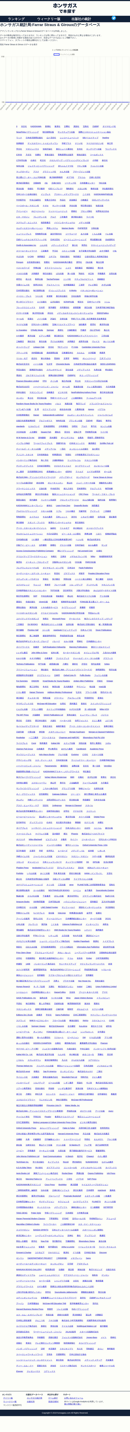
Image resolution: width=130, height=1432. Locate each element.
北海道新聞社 (49, 426)
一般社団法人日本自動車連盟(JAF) (57, 539)
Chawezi (90, 1156)
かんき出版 (64, 172)
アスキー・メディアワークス (66, 194)
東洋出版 (31, 336)
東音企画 (80, 636)
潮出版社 (44, 670)
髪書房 (41, 1247)
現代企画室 (95, 664)
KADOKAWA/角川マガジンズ (28, 1185)
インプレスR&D (23, 443)
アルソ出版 (112, 1139)
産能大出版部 (63, 1315)
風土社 (107, 330)
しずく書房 (68, 1083)
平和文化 (37, 1117)
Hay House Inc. (84, 981)
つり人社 (39, 296)
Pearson (104, 1043)
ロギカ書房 (42, 1286)
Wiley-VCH (104, 709)
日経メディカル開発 (61, 879)
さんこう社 (40, 1320)
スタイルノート (98, 1020)
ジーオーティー (88, 839)
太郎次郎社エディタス (56, 800)
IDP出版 (96, 862)
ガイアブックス (53, 1168)
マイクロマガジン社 (94, 143)
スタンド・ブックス (36, 522)
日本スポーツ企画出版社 (26, 194)
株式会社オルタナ (85, 1071)
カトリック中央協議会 (56, 709)
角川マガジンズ (95, 1269)
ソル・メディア (76, 585)
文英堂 (66, 358)
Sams (88, 1258)
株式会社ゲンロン (65, 986)
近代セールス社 (79, 1218)
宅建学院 (82, 511)
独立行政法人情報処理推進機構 (29, 1105)
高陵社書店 (53, 1337)
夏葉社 (19, 602)
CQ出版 (78, 562)
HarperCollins (60, 992)
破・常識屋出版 (105, 624)
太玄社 (76, 1281)
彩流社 (57, 573)
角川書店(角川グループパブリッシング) (33, 981)
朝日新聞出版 (48, 132)
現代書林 (33, 500)
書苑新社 (64, 766)
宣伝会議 (69, 370)
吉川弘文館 (92, 777)
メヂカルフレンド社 (78, 556)
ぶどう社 (109, 721)
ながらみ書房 (107, 1162)
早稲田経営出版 (66, 636)
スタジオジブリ (66, 1349)
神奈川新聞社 (61, 1100)
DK (87, 862)
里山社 (69, 483)
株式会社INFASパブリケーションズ (65, 969)
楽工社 (19, 1094)
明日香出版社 (86, 206)
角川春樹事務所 (56, 177)
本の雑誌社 (78, 528)
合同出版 (101, 517)
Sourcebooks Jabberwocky (66, 1292)
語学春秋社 (102, 1094)
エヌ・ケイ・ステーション (89, 1224)
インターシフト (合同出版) (104, 1049)
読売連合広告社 (23, 1332)
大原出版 (62, 1151)
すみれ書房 (47, 517)
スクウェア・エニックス (26, 223)
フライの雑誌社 (66, 947)
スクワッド (21, 1020)
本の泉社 (39, 1168)
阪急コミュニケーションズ (63, 494)
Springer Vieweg (38, 1026)
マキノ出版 (82, 166)
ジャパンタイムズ (105, 415)
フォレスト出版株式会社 (72, 1337)
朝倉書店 (60, 596)
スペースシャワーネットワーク (29, 1354)
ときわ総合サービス (49, 607)
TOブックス (63, 347)
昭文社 (80, 302)
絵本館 (91, 851)
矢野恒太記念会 (102, 211)
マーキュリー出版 (46, 1151)
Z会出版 (89, 262)
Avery (110, 1111)
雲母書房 (31, 1151)
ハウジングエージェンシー (75, 902)
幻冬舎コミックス (77, 443)
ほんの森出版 (88, 500)
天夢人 (56, 981)
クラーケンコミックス (25, 488)
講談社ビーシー (92, 936)
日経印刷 (20, 732)
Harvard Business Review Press (29, 1309)
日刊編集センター (52, 1139)
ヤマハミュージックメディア (103, 245)
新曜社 (53, 545)
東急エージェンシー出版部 (68, 1066)
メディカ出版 (84, 223)
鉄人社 (28, 279)
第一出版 (71, 273)
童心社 (75, 245)
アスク (36, 172)
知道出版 (99, 206)
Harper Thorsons (37, 692)
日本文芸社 (55, 239)
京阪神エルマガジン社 (61, 562)
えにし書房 (96, 721)
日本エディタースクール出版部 (65, 1230)
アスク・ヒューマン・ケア (27, 805)
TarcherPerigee (53, 279)
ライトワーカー (49, 1224)
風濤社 (66, 1252)
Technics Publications (25, 664)
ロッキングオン (57, 1264)
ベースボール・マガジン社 (27, 206)
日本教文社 (21, 907)
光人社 (80, 1349)
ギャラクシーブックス (25, 754)
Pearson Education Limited (27, 381)
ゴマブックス (69, 573)
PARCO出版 (90, 562)
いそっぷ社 (53, 936)
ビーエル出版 (54, 1083)
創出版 (19, 1145)
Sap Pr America (49, 1071)
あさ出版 (84, 234)
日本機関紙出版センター (76, 919)
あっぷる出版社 (23, 1043)
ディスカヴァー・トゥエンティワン (43, 143)
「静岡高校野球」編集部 (26, 1190)
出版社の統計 (81, 19)
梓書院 (19, 964)
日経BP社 (71, 375)
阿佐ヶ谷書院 (22, 1241)
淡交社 (74, 517)
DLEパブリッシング (80, 1309)
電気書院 (20, 930)
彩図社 (47, 262)
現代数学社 (57, 1241)
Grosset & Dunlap (23, 1252)
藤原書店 (92, 443)
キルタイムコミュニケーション (29, 534)
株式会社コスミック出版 (51, 624)
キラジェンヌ (63, 1202)
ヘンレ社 (79, 539)
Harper (36, 415)
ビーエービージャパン (25, 817)
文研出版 (63, 319)
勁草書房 (43, 743)
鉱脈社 (99, 913)
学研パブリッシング (53, 1213)
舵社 (65, 834)
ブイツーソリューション (26, 670)
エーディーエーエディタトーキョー (31, 1264)
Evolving (75, 754)
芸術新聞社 (81, 488)
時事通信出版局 (76, 913)
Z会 (46, 183)
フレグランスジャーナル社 (27, 568)
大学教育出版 (82, 1213)
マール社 (20, 319)
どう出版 (76, 1252)
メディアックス (83, 370)
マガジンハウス (32, 149)
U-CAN (31, 256)
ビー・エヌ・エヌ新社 (71, 534)
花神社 (70, 1235)
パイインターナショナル (64, 223)
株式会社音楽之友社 (104, 1083)
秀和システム (52, 228)
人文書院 (33, 432)
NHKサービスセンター (39, 1020)
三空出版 (105, 336)
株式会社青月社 (74, 1360)
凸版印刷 (60, 1009)
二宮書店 (20, 624)
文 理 (37, 409)
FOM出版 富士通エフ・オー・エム (94, 602)
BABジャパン (84, 788)
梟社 (79, 1235)
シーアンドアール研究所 (85, 953)
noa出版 (102, 687)
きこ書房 (20, 472)
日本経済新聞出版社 (34, 138)
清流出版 (82, 743)
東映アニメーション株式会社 (45, 1173)
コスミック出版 (68, 251)
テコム (70, 958)
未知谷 (53, 1366)
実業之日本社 (50, 200)
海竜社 (45, 619)
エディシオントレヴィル (26, 1298)
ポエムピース (82, 1009)
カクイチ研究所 (23, 969)
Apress (91, 409)
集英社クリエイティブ (64, 1117)
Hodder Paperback (82, 941)
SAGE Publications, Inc (26, 998)
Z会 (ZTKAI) (95, 330)
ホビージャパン (38, 211)
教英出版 (56, 687)
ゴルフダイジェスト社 (35, 375)
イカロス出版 (22, 273)
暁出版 (92, 687)
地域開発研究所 (105, 556)
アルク (53, 217)
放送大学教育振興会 (24, 1337)
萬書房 (114, 1094)
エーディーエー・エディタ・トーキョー (33, 573)
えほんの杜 (82, 189)
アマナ (105, 992)
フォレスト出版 (97, 166)
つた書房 (35, 539)
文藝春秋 (37, 183)
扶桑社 (38, 155)
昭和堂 (70, 1009)
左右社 (110, 579)
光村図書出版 (37, 353)
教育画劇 (109, 488)
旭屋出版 (68, 404)
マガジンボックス (23, 1009)
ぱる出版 (60, 273)
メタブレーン (76, 1258)
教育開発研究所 (74, 1003)
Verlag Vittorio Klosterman (56, 777)
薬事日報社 (108, 726)
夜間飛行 (113, 500)
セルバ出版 (68, 641)
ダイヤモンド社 (109, 126)
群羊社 (34, 1241)
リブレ (59, 511)
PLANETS (96, 1202)
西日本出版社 (41, 721)
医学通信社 (53, 1247)
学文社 (49, 1015)
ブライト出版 (91, 692)
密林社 (113, 1337)
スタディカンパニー (57, 732)
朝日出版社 (47, 273)
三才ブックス (105, 358)
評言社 (84, 664)
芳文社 (19, 149)
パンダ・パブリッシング (26, 1349)
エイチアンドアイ (80, 1202)
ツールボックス (96, 155)
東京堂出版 (70, 817)
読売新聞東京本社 (35, 472)
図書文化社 (42, 1366)
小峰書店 (84, 200)
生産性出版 (98, 788)
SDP (35, 596)
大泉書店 (35, 1077)
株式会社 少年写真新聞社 (72, 1320)
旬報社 (54, 556)
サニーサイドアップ (67, 964)
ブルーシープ (54, 1196)
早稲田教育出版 (91, 969)
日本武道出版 (61, 760)
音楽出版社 (40, 1088)
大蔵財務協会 (58, 460)
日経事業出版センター (40, 992)
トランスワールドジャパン (100, 404)
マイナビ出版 (22, 324)
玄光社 (80, 149)
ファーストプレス (23, 834)
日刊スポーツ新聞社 (39, 324)
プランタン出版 (75, 421)
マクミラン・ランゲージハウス (103, 1015)
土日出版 (65, 936)
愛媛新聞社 (100, 1151)
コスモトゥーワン (39, 783)
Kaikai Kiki (55, 743)
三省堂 (81, 285)
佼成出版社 (30, 602)
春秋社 (49, 505)
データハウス (74, 619)
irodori (79, 986)
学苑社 (87, 1139)
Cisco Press (50, 1185)
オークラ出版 (96, 919)
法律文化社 (30, 1145)
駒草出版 (39, 279)
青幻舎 (100, 268)
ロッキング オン (67, 1071)
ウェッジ (37, 585)
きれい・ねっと (64, 953)
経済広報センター (23, 1235)
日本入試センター (73, 828)
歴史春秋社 (77, 1162)
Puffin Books (85, 675)
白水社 (49, 822)
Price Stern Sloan (23, 953)
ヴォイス (96, 341)
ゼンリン (20, 1258)
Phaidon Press (22, 868)
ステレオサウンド (54, 370)
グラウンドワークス (24, 1286)
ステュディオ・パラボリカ (27, 579)
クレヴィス (33, 924)
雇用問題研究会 (40, 969)
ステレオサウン (34, 1060)
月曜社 (28, 1094)
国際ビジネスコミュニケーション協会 (95, 132)
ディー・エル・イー (24, 1366)
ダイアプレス (22, 828)
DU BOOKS (33, 624)
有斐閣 (49, 296)
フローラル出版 (59, 1020)
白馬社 (63, 704)
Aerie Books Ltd (23, 1173)
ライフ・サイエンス (107, 1247)
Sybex (107, 664)
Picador (48, 1117)
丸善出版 (97, 370)
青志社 (19, 721)
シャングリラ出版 (61, 1281)
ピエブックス (51, 839)
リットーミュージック (57, 211)
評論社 (53, 319)
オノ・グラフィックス (25, 794)
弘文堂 (49, 364)
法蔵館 (61, 1269)
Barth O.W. (109, 896)
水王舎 (91, 273)
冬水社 (45, 687)
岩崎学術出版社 (53, 811)
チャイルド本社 (23, 1117)
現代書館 (20, 630)
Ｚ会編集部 (74, 783)
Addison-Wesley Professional (60, 692)
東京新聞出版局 (23, 890)
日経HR (89, 421)
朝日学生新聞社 (23, 596)
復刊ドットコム (72, 845)
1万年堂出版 (21, 160)
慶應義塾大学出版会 (88, 1043)
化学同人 (50, 851)
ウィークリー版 (10, 1401)
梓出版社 (109, 370)
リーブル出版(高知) (24, 483)
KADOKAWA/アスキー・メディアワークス (61, 771)
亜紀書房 (113, 517)
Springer (50, 330)
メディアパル (50, 449)
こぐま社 (86, 194)
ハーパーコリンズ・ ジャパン (45, 387)
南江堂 (110, 143)
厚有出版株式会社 (50, 1077)
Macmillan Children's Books (28, 1224)
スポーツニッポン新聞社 (92, 1230)
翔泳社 (81, 273)
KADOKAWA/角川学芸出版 (73, 613)
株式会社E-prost (23, 1071)
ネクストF (20, 839)
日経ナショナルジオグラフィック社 (31, 239)
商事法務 (88, 534)
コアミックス (49, 1371)
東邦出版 (33, 607)
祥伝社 (50, 313)
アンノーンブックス (54, 1179)
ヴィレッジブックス (57, 290)
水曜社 (100, 822)
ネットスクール (43, 1207)
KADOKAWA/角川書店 (62, 262)
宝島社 (86, 126)
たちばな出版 (95, 1037)
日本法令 (71, 568)
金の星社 (96, 449)
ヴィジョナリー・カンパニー (83, 760)
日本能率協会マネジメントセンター (31, 590)
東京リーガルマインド (100, 647)
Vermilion (108, 766)
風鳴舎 (112, 1190)
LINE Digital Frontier (49, 907)
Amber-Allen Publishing (83, 681)
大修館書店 (72, 330)
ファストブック (62, 658)
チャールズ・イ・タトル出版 (28, 449)
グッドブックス (36, 822)
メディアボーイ (65, 477)
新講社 (96, 941)
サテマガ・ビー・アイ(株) (27, 1049)
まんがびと (98, 1139)
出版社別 (31, 1401)
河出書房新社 (107, 189)
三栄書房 (44, 251)
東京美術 (60, 1360)
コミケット (91, 811)
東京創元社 (59, 336)
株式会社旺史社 (93, 539)
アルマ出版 (63, 754)
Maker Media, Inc (72, 1105)
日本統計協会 (90, 1252)
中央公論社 (85, 1049)
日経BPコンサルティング (100, 1298)
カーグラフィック (82, 466)
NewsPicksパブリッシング (27, 132)
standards (20, 426)
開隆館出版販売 (87, 1292)
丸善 (28, 1139)
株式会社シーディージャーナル (29, 845)
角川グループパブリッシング (28, 777)
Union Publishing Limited (106, 986)
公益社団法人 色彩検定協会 (96, 256)
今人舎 (89, 1083)
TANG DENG (21, 1213)
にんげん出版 (22, 709)
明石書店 (87, 771)
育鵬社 (100, 1054)
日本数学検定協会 (107, 760)
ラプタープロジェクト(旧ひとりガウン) (65, 975)
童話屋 (71, 1269)
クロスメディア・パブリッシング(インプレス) (69, 160)
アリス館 (108, 1037)
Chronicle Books (63, 364)
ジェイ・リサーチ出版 (85, 483)
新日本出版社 (61, 296)
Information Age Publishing (88, 947)
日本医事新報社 (23, 415)
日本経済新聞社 (43, 466)
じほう (99, 534)
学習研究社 (89, 698)
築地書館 (42, 438)
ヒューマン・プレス (88, 715)
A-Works (73, 290)
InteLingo (62, 913)
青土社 (30, 398)
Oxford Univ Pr (70, 675)
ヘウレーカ (106, 969)
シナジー (88, 930)
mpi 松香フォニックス (25, 1247)
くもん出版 (96, 234)
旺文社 (43, 160)
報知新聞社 (21, 687)
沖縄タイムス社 (23, 856)
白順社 (58, 1043)
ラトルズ (79, 472)
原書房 (54, 602)
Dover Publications (104, 630)
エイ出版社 (42, 302)
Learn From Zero (63, 505)
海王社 (19, 1179)
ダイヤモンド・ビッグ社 (53, 568)
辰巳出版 (88, 307)
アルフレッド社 (74, 698)
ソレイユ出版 (62, 1309)
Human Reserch (23, 986)
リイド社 (104, 432)
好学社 (66, 811)
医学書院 (52, 307)
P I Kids (75, 347)
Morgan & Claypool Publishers (101, 732)
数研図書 (99, 1281)
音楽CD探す (53, 1401)
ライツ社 (90, 217)
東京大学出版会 (41, 494)
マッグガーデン (23, 172)
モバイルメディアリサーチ (27, 726)
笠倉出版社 (65, 256)
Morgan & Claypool (73, 805)
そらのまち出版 (77, 1060)
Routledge (20, 737)
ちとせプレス (39, 913)
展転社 (58, 432)
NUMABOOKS (92, 1162)
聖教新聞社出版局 (65, 155)
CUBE (111, 1020)
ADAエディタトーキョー (97, 868)
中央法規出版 (46, 596)
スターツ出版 (97, 754)
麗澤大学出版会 (38, 1196)
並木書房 (56, 834)
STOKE (65, 1218)
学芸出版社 (21, 370)
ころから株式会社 (50, 788)
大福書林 (36, 715)
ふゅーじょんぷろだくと (49, 1275)
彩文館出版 (74, 800)
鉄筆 (110, 964)
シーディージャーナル (25, 1281)
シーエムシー (22, 992)
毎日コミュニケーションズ (89, 1117)
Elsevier (19, 1371)
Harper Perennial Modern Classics (30, 1218)
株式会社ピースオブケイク (93, 834)
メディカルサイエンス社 (91, 1168)
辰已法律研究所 (102, 1145)
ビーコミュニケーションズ (75, 239)
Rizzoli (66, 1162)
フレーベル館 (60, 585)
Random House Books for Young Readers (33, 404)
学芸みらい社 (94, 613)
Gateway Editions (59, 794)
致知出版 (81, 1269)
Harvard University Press (68, 1134)
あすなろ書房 (67, 749)
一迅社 (63, 449)
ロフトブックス (49, 409)
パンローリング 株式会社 (44, 964)
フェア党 (88, 1145)
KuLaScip (83, 1026)
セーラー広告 (44, 1281)
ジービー (20, 1151)
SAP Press (91, 1179)
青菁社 (103, 777)
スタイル (89, 805)
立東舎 (63, 556)
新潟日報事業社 (51, 1060)
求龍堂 (81, 573)
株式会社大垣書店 (101, 1134)
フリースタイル (48, 737)
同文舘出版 (42, 398)
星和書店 (94, 902)
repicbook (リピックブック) (65, 630)
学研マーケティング (58, 398)
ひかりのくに (54, 1252)
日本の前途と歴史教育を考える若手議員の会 (35, 1134)
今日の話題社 (52, 534)
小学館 (95, 160)
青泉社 (28, 1343)
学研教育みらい (96, 1218)
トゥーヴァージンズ (72, 1139)
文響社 (67, 126)
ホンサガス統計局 (34, 1398)
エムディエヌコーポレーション (29, 228)
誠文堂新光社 (56, 234)
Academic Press (97, 749)
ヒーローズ (62, 851)
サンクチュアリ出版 (66, 132)
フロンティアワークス (69, 500)
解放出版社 (74, 1020)
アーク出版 (100, 1111)
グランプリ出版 (68, 788)
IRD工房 (38, 1094)
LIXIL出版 (20, 924)
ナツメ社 (79, 143)
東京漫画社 (79, 522)
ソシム (107, 302)
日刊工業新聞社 (23, 1122)
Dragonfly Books (81, 505)
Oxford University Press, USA (95, 845)
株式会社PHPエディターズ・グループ (32, 641)
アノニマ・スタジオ (24, 455)
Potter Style (36, 1213)
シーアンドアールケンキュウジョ (49, 1235)
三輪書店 (20, 341)
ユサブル (52, 256)
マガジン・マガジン (79, 856)
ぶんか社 (43, 245)
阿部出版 (67, 579)
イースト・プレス (23, 296)
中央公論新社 (35, 200)
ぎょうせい (38, 1032)
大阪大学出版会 (83, 590)
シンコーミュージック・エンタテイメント (34, 1360)
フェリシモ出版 (101, 675)
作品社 (63, 200)
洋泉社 (100, 681)
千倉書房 (46, 896)
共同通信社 (64, 307)
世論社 (80, 1083)
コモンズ (20, 862)
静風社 (36, 1071)
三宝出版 (62, 885)
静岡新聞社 (100, 670)
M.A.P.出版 (77, 936)
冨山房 (88, 1315)
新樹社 (44, 1326)
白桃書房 (40, 749)
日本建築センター (94, 641)
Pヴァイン (81, 687)
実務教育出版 (41, 234)
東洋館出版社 (77, 217)
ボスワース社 (85, 1111)
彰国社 (68, 455)
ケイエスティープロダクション (95, 1185)
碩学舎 (109, 1026)
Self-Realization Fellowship (54, 647)
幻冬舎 (19, 155)
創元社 (105, 160)
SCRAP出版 (69, 302)
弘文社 (79, 692)
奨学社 (79, 262)
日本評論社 (79, 545)
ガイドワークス (23, 647)
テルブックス (95, 488)
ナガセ (45, 206)
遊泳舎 (87, 1003)
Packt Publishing (86, 568)
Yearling (105, 138)
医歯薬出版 (78, 387)
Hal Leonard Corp (85, 551)
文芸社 (109, 873)
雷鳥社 (112, 885)
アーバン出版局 (23, 919)
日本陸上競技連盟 (23, 1320)
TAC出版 (102, 183)
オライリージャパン (53, 268)
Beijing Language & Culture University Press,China (54, 1122)
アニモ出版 (104, 596)
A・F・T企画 (39, 986)
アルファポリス (45, 421)
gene (71, 885)
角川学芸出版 (38, 313)
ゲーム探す (53, 1398)
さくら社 (50, 885)
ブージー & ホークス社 (88, 992)
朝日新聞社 (21, 636)
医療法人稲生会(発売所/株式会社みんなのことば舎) (72, 1286)
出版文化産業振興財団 (25, 421)
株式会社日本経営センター (39, 930)
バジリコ (104, 715)
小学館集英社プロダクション (87, 455)
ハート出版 (38, 364)
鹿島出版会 (21, 607)
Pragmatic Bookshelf (72, 1196)
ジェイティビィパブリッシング (41, 166)
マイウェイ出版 (41, 834)
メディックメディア (59, 245)
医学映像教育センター (79, 1303)
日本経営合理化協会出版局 (85, 364)
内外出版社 (21, 392)
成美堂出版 (83, 341)
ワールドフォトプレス (42, 443)
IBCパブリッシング (65, 551)
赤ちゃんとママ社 (65, 166)
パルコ (58, 404)
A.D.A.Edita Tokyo (24, 1168)
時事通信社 (57, 455)
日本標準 (90, 1190)
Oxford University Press (26, 1128)
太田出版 (113, 273)
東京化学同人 (73, 896)
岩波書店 (73, 200)
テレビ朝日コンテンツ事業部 (47, 1343)
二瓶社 (99, 1071)
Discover (103, 1252)
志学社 (19, 958)
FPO (45, 381)
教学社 (108, 421)
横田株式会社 (70, 1043)
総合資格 (40, 483)
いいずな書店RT (65, 1088)
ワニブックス (111, 149)
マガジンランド (36, 392)
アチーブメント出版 (81, 172)
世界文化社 (38, 285)
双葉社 (30, 319)
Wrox (68, 998)
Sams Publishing (62, 1015)
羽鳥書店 (90, 1349)
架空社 (83, 1298)
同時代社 (84, 1077)
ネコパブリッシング (87, 1343)
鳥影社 (19, 947)
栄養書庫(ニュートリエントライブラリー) (58, 1298)
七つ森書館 (95, 1207)
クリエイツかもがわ (49, 613)
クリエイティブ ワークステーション (31, 556)
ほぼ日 (87, 828)
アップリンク (90, 1235)
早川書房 (41, 189)
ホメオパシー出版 (101, 466)
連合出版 (102, 1241)
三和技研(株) (61, 1258)
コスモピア (39, 1252)
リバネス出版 (56, 998)
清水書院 (53, 438)
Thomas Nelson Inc (24, 1066)
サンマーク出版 (59, 206)
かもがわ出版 (33, 896)
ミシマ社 (67, 279)
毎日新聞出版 (39, 290)
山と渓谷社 (51, 138)
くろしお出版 (22, 1026)
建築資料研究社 (49, 636)
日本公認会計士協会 (77, 1354)
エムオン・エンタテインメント (80, 415)
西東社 (74, 211)
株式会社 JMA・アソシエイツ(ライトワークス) (72, 670)
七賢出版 (31, 732)
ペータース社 (65, 721)
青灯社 (63, 783)
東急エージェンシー (24, 975)
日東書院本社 (67, 353)
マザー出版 (97, 856)
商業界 (102, 353)
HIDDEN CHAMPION (42, 1043)
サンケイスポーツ (88, 1366)
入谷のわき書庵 (109, 653)
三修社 (89, 986)
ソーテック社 (70, 183)
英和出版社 (71, 715)
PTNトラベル (39, 936)
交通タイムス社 (23, 285)
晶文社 (34, 358)
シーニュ (77, 890)
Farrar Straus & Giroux (102, 477)
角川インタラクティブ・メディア (98, 619)
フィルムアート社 (93, 398)
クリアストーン (43, 675)
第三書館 (99, 579)
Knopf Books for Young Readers (56, 681)
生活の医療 (108, 862)
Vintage (109, 681)
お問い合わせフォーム (73, 1398)
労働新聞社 (70, 1241)
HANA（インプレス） (93, 873)
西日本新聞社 (22, 1196)
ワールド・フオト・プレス (103, 494)
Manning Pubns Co (34, 1179)
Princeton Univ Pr (54, 1105)
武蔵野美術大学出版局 (96, 1320)
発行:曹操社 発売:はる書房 (95, 794)
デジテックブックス (24, 466)
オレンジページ (89, 358)
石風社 (81, 777)
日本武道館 (88, 1066)
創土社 (19, 879)
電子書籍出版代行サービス (80, 1151)
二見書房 (107, 511)
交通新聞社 (61, 1354)
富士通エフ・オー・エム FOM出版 (31, 177)
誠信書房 (82, 324)
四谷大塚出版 (75, 873)
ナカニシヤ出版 (91, 460)
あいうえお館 (109, 341)
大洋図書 (92, 353)
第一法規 (96, 766)
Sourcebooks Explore (105, 890)
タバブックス (111, 1168)
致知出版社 (81, 155)
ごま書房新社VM (67, 1224)
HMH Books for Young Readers (67, 930)
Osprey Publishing (95, 1173)
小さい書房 (102, 1156)
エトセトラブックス (94, 528)
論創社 (53, 528)
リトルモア (64, 528)
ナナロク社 (78, 811)
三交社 (69, 1179)
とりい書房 (21, 692)
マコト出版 (61, 1145)
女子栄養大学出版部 (87, 251)
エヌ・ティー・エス (43, 760)
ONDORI (35, 681)
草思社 (84, 245)
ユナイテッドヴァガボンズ (27, 619)
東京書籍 (20, 522)
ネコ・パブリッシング (88, 375)
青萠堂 (50, 1309)
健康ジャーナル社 (107, 1366)
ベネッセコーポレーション (91, 290)
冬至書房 (52, 1349)
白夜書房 (48, 658)
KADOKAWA (36, 126)
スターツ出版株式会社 (89, 1332)
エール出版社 (39, 890)
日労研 (70, 1264)
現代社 (95, 1303)
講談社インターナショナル (90, 907)
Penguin (19, 262)
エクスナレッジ (23, 585)
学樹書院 (41, 1337)
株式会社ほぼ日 (23, 387)
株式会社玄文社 (23, 364)
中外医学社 (21, 200)
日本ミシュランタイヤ (52, 862)
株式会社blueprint (56, 1026)
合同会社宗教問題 (23, 494)
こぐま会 (54, 924)
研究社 (19, 279)
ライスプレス (22, 743)
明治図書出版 (96, 239)
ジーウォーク (71, 234)
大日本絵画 (21, 432)
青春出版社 (49, 155)
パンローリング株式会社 (26, 460)
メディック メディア (93, 1360)
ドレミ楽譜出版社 (94, 387)
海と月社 (44, 460)
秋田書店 (77, 256)
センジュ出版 (106, 426)
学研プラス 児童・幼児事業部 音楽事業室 (88, 319)
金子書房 (88, 890)
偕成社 (30, 189)
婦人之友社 (68, 488)
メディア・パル (77, 851)
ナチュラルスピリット (83, 279)
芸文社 (67, 432)
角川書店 (56, 579)
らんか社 (61, 1054)
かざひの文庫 (75, 709)
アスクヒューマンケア (44, 953)
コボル (108, 743)
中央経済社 (55, 488)
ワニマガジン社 (45, 1100)
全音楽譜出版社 (33, 262)
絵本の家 (55, 653)
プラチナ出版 (68, 981)
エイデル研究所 (93, 472)
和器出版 (49, 1315)
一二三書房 (33, 737)
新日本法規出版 (106, 392)
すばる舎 (20, 256)
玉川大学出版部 (108, 902)
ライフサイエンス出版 (83, 879)
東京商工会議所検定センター (51, 958)
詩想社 (75, 426)
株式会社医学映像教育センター (29, 811)
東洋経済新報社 (23, 183)
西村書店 (73, 704)
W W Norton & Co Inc (25, 438)
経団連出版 (54, 664)
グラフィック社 (49, 172)
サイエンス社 (22, 1077)
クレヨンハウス (33, 1371)
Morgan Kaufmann (77, 732)
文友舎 (72, 992)
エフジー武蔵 (97, 1009)
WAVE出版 (60, 421)
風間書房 (99, 930)
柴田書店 (79, 268)
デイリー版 (8, 1398)
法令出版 (44, 1190)
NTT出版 (42, 664)
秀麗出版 (80, 1173)
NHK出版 (20, 166)
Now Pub (45, 1241)
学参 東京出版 (59, 873)
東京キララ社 (96, 1026)
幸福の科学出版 (91, 296)
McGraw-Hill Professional (81, 1100)
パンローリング (23, 1083)
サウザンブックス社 (24, 704)
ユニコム (98, 828)
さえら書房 (97, 1077)
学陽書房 (101, 273)
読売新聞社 (43, 794)
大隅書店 (99, 1315)
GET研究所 (108, 1207)
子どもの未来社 (57, 341)
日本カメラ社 (86, 630)
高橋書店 (101, 279)
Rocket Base (67, 1173)
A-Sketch (69, 1156)
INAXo (85, 1020)
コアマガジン (94, 1060)
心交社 (85, 754)
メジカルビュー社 (104, 1066)
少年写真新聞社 (102, 958)
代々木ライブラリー (24, 302)
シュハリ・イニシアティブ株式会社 (55, 941)
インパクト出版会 (54, 845)
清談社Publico (103, 313)
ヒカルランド (34, 426)
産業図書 (77, 307)
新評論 (44, 924)
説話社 (45, 805)
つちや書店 (70, 511)
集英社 (57, 126)
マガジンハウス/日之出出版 (96, 381)
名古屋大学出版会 (63, 822)
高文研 (110, 1054)
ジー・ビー (75, 794)
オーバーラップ (23, 347)
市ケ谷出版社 (38, 1162)
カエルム (80, 353)
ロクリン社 (89, 822)
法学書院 (43, 545)
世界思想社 (105, 1128)
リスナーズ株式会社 (68, 1366)
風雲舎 (19, 562)
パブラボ (80, 1179)
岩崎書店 (50, 392)
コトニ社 (46, 630)
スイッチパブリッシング (100, 704)
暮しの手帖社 (44, 1003)
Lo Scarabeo (21, 330)
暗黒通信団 (50, 1269)
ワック (19, 138)
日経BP (95, 126)
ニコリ (68, 268)
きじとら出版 (110, 1202)
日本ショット (61, 517)
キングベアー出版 (93, 149)
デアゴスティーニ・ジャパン (76, 1275)
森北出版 (109, 828)
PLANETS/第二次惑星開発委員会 (91, 885)
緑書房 (39, 1015)
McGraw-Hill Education (46, 704)
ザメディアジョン (46, 1202)
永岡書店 (71, 341)
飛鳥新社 (70, 189)
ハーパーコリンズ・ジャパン (28, 766)
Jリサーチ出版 (22, 313)
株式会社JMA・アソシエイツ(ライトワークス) (35, 477)
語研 (43, 1349)
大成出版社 (71, 1049)
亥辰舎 (80, 958)
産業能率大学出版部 (24, 675)
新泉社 (84, 704)
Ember (89, 958)
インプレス (45, 194)
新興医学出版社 (36, 370)
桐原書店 (90, 268)
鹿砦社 (60, 330)
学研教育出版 (91, 432)
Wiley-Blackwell (35, 839)
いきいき (101, 851)
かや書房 (20, 336)
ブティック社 (22, 353)
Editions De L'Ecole (24, 1015)
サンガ (104, 545)
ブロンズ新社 (86, 211)
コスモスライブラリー (25, 1100)
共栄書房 (109, 1360)
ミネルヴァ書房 (87, 517)
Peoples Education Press (98, 573)
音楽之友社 (47, 726)
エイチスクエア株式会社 (26, 1326)
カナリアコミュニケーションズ (29, 885)
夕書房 (63, 839)
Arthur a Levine (67, 1247)
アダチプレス (82, 1264)
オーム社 (108, 472)
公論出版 (43, 488)
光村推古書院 (22, 783)
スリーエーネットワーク (26, 251)
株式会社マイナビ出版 (86, 596)
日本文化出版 (99, 800)
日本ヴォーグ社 (93, 302)
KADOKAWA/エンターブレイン (29, 505)
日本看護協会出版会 (24, 1207)
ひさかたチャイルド (62, 466)
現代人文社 (38, 919)
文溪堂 (32, 851)
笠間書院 (89, 975)
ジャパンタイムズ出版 (42, 856)
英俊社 (45, 579)
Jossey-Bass (91, 1337)
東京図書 (74, 1185)
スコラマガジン (23, 1230)
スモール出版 (46, 511)
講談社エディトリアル (25, 1275)
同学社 (48, 1292)
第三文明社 (34, 687)
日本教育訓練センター (25, 1202)
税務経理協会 (111, 534)
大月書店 (104, 783)
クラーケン (59, 698)
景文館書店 (77, 1315)
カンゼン (20, 398)
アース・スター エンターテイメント (84, 726)
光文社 (24, 126)
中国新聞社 (30, 958)
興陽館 (78, 822)
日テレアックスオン (65, 868)
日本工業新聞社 (80, 1015)
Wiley (93, 556)
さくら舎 (54, 381)
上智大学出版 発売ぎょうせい (28, 1292)
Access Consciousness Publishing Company (35, 551)
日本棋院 (69, 1213)
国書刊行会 (61, 443)
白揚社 (99, 551)
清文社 (113, 777)
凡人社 (64, 1060)
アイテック (95, 511)
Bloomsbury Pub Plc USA (94, 737)
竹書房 (83, 330)
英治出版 (20, 189)
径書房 (92, 607)
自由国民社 (110, 239)
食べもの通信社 (43, 1037)
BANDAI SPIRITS (40, 1230)
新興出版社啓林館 (56, 375)
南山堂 (53, 783)
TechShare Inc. (22, 1162)
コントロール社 (70, 1168)
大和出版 (95, 228)
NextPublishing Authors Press (83, 392)
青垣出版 (54, 1326)
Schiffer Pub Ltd (106, 443)
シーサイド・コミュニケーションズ (46, 828)
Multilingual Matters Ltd (86, 1326)
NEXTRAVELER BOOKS (58, 890)
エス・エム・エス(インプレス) (29, 1315)
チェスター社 (33, 698)
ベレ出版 (109, 234)
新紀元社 (31, 341)
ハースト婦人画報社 (83, 579)
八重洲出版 (79, 409)
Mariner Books (68, 228)
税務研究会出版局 (68, 602)
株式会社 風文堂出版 (45, 1054)
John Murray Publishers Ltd (27, 1156)
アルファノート (53, 285)
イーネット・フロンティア (37, 562)
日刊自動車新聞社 (48, 947)
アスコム (81, 177)
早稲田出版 (71, 1111)
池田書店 (95, 505)
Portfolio (19, 873)
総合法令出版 (65, 409)
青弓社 (94, 426)
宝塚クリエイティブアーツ (63, 324)
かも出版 (33, 907)
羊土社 (78, 381)
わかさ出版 (21, 658)
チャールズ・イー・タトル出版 (86, 658)
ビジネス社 (62, 392)
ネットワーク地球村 (74, 862)
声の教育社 (53, 749)
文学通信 (101, 1032)
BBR (72, 777)
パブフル (101, 409)
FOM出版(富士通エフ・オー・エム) (62, 1032)
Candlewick (81, 749)
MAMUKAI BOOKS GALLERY (29, 1269)
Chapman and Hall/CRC (69, 737)
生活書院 (71, 1026)
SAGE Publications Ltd (53, 715)
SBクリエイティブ (90, 138)
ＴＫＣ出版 (53, 1320)
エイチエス (34, 517)
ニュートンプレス (23, 234)
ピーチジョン (73, 1037)
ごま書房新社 (77, 398)
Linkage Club (38, 347)
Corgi (33, 743)
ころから (20, 1060)
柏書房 (36, 647)
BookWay (62, 1185)
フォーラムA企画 (89, 783)
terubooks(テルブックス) (42, 868)
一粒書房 (107, 1196)
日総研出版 (59, 1003)
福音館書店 (45, 223)
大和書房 (35, 273)
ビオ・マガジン (23, 217)
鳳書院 (102, 1235)
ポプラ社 (70, 177)
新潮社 (48, 126)
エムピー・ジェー (66, 1094)
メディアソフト (60, 1207)
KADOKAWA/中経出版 (103, 194)
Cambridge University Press (93, 347)
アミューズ (111, 1218)
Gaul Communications (52, 1156)
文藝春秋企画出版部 (107, 953)
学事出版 (37, 268)
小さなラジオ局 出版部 (26, 941)
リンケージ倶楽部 (48, 500)
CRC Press (83, 494)
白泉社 (33, 160)
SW (84, 1037)
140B (28, 964)
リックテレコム (74, 460)
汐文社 (108, 919)
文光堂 (42, 307)
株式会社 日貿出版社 (86, 624)
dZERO (69, 472)
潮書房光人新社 (105, 483)
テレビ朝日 (93, 285)
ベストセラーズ (23, 268)
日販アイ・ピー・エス (25, 545)
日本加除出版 (22, 539)
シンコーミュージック (69, 138)
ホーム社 (66, 387)
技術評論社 (47, 149)
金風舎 (81, 438)
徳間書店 (41, 256)
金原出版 (70, 624)
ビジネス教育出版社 (88, 1122)
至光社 (51, 347)
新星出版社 (21, 500)
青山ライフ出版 (45, 1145)
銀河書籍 (104, 1326)
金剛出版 (75, 766)
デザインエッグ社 (23, 760)
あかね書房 (93, 545)
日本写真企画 (54, 902)
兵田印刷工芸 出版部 (87, 1128)
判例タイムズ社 (23, 913)
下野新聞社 (53, 1218)
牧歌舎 (95, 1275)
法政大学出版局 (23, 936)
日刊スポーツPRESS (107, 839)
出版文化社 (111, 1269)
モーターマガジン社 (71, 653)
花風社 (19, 1343)
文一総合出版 (90, 709)
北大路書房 (68, 687)
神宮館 (42, 732)
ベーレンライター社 (86, 1247)
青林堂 (47, 585)
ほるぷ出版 (59, 896)
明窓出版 (46, 698)
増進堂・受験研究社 (95, 438)
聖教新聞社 (21, 517)
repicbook (102, 1190)
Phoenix (74, 834)
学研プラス (66, 143)
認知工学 (77, 432)
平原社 (19, 1003)
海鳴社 (76, 358)
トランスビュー (103, 998)
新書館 (82, 607)
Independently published (53, 415)
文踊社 (51, 986)
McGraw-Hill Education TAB (54, 1303)
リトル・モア (22, 358)
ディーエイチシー (54, 919)
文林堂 (57, 675)
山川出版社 (55, 302)
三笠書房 (63, 217)
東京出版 (43, 341)
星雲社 (93, 324)
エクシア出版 (69, 743)
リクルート (59, 1037)
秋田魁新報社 (69, 1343)
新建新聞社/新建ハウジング (28, 771)
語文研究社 (68, 590)
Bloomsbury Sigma (87, 1241)
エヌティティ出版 (92, 1196)
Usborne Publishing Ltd (72, 924)
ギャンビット (33, 862)
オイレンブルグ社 (91, 653)
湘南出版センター (78, 1207)
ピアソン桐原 (44, 336)
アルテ (84, 426)
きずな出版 (106, 285)
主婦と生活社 (95, 177)
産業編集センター (54, 472)
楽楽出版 (79, 1088)
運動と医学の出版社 (24, 1037)
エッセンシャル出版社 (78, 449)
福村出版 (101, 500)
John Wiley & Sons (39, 653)
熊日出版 (102, 1292)
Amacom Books (23, 902)
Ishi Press (111, 1173)
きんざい (20, 800)
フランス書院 (37, 709)
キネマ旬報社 (35, 658)
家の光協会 (45, 358)
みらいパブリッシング (49, 1128)
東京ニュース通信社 (64, 149)
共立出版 (86, 1134)
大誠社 (53, 721)
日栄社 (28, 721)
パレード (56, 641)
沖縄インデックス (35, 800)
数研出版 (94, 189)
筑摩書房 (20, 143)
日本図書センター (87, 183)
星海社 (100, 698)
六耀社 (65, 664)
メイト (104, 1337)
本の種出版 (74, 1054)
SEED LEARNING (108, 364)
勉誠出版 (20, 896)
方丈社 (28, 155)
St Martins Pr (74, 1145)
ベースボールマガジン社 (26, 613)
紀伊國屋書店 (69, 285)
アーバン (20, 1303)
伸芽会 (105, 924)
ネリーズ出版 (84, 817)
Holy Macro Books (46, 754)
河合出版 (73, 206)
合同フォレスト (81, 721)
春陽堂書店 (61, 726)
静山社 (70, 596)
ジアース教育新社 (23, 1088)
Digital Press (99, 817)
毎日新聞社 (30, 1003)
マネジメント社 (108, 585)
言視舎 (49, 1354)
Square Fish (46, 432)
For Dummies (22, 681)
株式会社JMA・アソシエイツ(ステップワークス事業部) (39, 1111)
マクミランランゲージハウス (92, 964)
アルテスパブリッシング (26, 511)
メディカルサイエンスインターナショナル (75, 313)
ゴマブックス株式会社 (91, 896)
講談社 (76, 126)
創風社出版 (87, 1281)
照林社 (80, 641)
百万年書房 (21, 851)
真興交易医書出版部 (43, 1009)
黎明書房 (111, 1349)
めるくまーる (88, 1054)
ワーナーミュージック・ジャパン (47, 1332)
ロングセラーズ (83, 477)
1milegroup (57, 805)
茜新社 (97, 1003)
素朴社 (75, 664)
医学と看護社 (95, 743)
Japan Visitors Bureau (83, 998)
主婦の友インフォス (60, 1190)
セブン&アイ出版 (23, 409)
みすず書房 (104, 251)
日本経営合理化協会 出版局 (37, 879)
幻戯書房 (37, 1139)
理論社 (99, 421)
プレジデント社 (40, 217)
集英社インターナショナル (59, 522)
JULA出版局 (71, 1332)
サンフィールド (68, 907)
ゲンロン (105, 1275)
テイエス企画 (67, 1326)
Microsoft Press (58, 619)
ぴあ (115, 251)
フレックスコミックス (25, 307)
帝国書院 (86, 800)
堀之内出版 (66, 381)
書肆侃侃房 (110, 856)
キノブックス (53, 1162)
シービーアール (23, 1032)
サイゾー (74, 839)
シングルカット (87, 1032)
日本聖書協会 (33, 1303)
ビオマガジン (61, 856)
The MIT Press (22, 715)
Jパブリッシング (69, 607)
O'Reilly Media (37, 330)
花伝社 (81, 868)
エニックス (51, 1094)
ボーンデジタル (67, 438)
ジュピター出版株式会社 (52, 1049)
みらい (100, 1349)
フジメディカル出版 (44, 1066)
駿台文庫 (100, 262)
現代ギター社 (106, 692)
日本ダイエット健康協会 (97, 1088)
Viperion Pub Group (24, 749)
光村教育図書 (39, 902)
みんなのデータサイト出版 (104, 590)
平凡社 (55, 251)
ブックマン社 (92, 585)
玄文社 (86, 766)
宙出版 (51, 913)
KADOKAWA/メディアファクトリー (82, 336)
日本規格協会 (42, 455)
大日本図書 (110, 387)
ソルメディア (39, 1083)
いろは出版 (31, 873)
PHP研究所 (82, 228)
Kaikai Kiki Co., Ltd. (24, 1054)
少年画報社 (63, 426)
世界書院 (41, 975)
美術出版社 (99, 981)
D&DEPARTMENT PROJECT (40, 1258)
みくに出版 (45, 873)
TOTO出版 (54, 590)
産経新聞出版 (52, 353)
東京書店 (20, 698)
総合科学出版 (109, 947)
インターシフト (92, 924)
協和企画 (43, 998)
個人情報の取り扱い (72, 1404)
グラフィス (108, 658)
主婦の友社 (56, 183)
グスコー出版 (65, 545)
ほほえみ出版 (31, 947)
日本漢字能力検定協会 (105, 307)
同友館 (51, 1088)
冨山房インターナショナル (50, 817)
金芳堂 (89, 913)
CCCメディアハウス (100, 200)
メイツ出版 (42, 319)
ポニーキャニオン (55, 483)
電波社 (19, 375)
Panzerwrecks (51, 766)
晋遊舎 (57, 358)
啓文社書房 (78, 1190)
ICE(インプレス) (55, 189)
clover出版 (43, 602)
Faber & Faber (69, 1128)
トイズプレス (108, 941)
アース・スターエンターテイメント (31, 528)
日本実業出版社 (23, 290)
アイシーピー (22, 211)
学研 (41, 851)
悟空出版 (113, 670)
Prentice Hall (33, 630)
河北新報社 (110, 907)
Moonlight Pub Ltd (69, 1077)
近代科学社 (21, 822)
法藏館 (19, 1139)
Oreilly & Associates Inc (26, 245)
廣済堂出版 (104, 324)
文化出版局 (76, 296)
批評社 (80, 1156)
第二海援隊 (34, 636)
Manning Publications (78, 647)
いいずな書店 (22, 653)
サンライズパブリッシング (27, 788)
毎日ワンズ (81, 404)
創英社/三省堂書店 (86, 1094)
